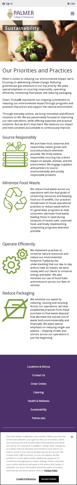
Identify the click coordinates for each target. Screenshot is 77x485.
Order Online (38, 384)
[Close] (71, 436)
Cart (71, 3)
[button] (72, 13)
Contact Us (38, 375)
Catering (38, 392)
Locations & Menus (38, 366)
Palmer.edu (38, 418)
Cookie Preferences (26, 479)
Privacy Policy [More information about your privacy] (50, 470)
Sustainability (38, 409)
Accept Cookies (48, 479)
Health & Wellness (38, 401)
